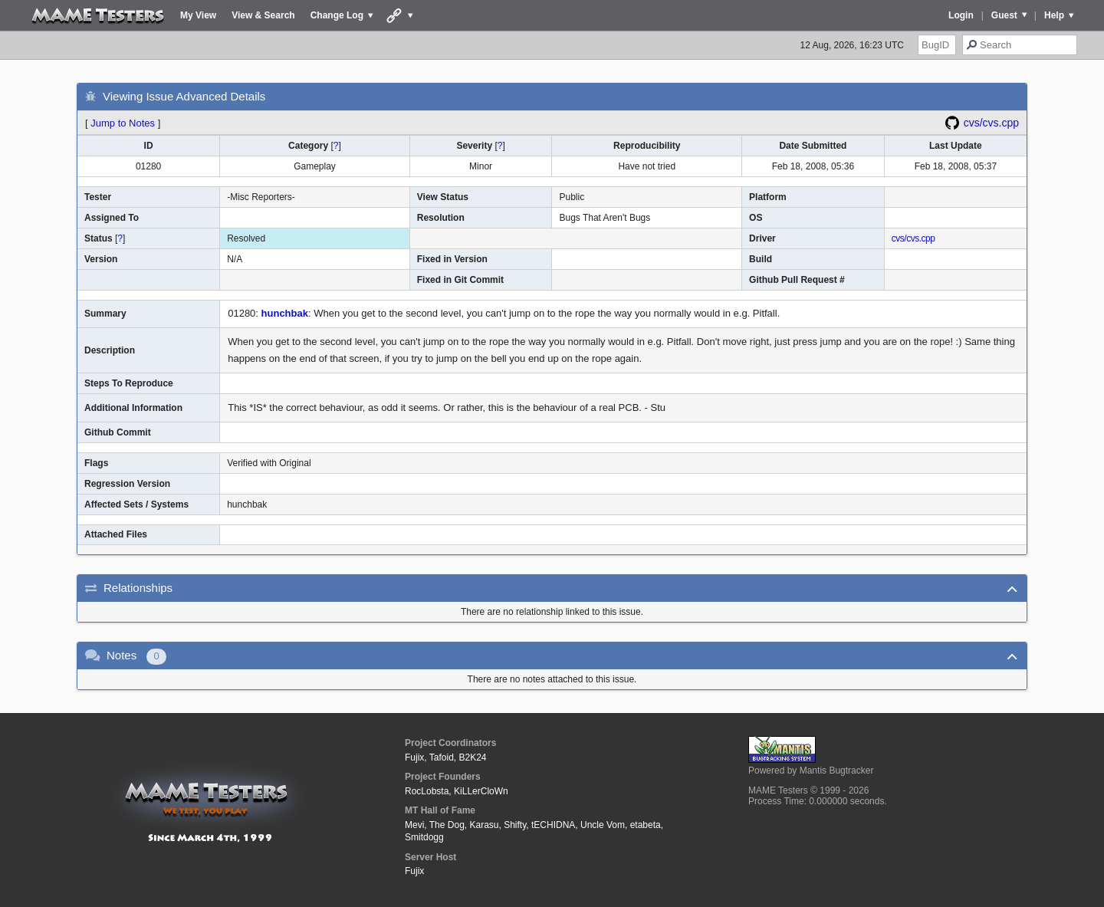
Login (961, 15)
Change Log (336, 15)
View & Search (263, 15)
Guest (1004, 15)
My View (198, 15)
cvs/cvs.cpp (991, 123)
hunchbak (284, 313)
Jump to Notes (122, 123)
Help (1054, 15)
